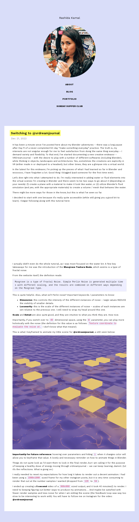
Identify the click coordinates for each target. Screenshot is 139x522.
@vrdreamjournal (83, 332)
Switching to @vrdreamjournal (35, 133)
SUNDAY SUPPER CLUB (69, 106)
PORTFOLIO (69, 99)
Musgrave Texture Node (78, 267)
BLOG (69, 91)
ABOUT (69, 84)
